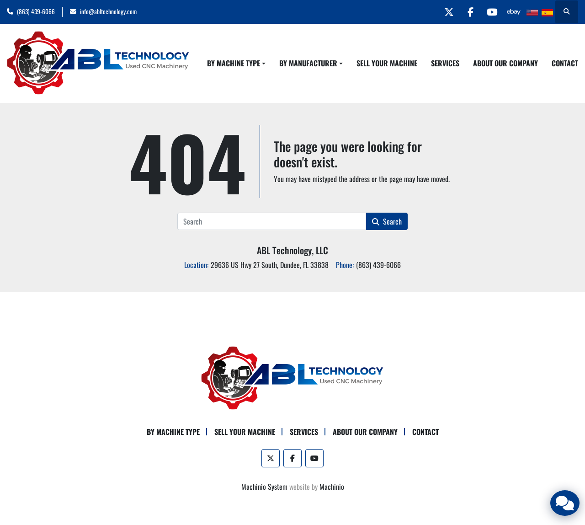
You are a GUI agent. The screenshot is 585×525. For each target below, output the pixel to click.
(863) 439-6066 (36, 11)
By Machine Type (233, 63)
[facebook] (466, 11)
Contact (565, 63)
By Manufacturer (308, 63)
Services (445, 63)
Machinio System (264, 486)
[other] (512, 11)
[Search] (271, 221)
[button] (236, 63)
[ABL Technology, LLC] (292, 377)
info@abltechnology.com (108, 11)
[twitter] (442, 11)
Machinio (331, 486)
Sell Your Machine (386, 63)
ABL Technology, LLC (292, 250)
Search (387, 221)
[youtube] (489, 11)
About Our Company (505, 63)
